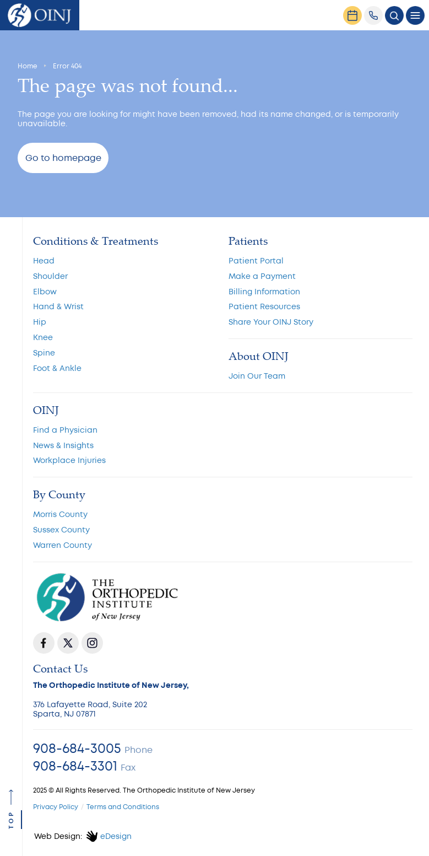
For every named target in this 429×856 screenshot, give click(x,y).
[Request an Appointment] (352, 15)
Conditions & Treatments (95, 241)
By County (59, 494)
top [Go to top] (12, 819)
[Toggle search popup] (394, 15)
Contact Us (60, 669)
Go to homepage (63, 158)
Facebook (44, 643)
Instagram (92, 643)
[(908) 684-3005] (373, 15)
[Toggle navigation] (415, 15)
